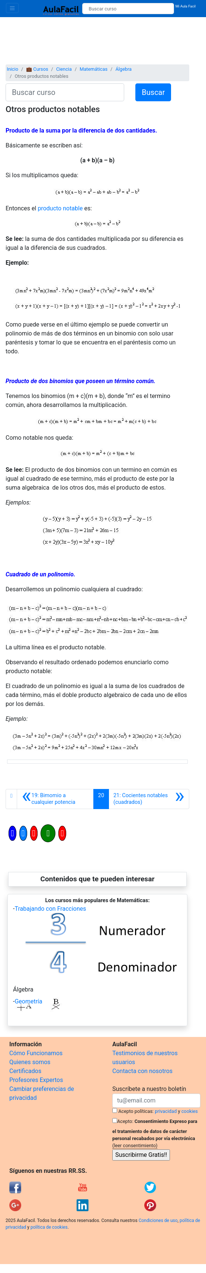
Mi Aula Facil (186, 6)
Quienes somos (30, 1062)
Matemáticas (93, 69)
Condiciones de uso (158, 1220)
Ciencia (64, 69)
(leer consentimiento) (134, 1145)
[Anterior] (55, 799)
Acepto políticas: (136, 1111)
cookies (189, 1111)
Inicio (12, 69)
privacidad (166, 1111)
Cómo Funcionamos (35, 1053)
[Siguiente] (149, 799)
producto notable (60, 208)
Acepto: (125, 1121)
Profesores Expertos (36, 1079)
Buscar (153, 92)
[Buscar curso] (128, 8)
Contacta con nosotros (142, 1071)
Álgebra (123, 69)
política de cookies (49, 1227)
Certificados (25, 1071)
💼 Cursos (37, 69)
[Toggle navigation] (12, 8)
